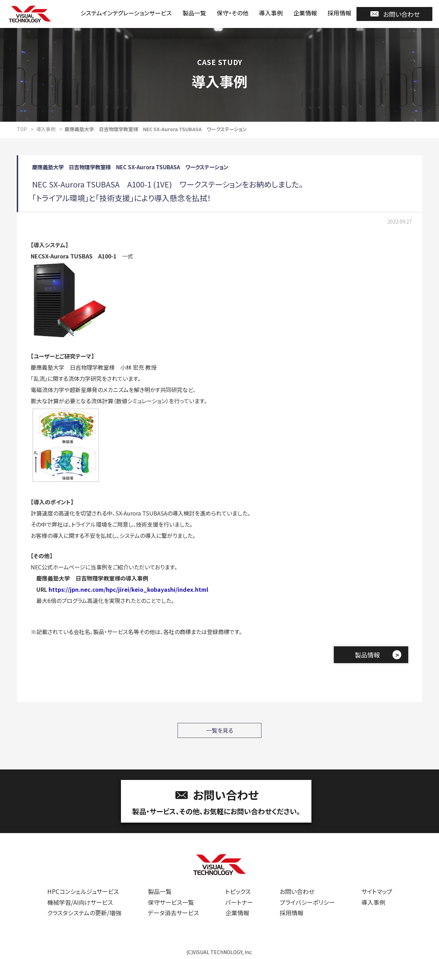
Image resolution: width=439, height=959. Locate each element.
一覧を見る (219, 730)
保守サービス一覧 (171, 902)
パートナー (239, 902)
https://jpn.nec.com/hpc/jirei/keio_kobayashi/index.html (128, 589)
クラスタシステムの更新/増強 (84, 912)
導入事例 (271, 12)
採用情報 (339, 12)
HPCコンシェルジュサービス (83, 891)
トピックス (238, 891)
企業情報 (305, 12)
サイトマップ (376, 891)
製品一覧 (194, 12)
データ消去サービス (173, 912)
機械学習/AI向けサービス (80, 902)
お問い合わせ (394, 14)
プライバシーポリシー (307, 902)
